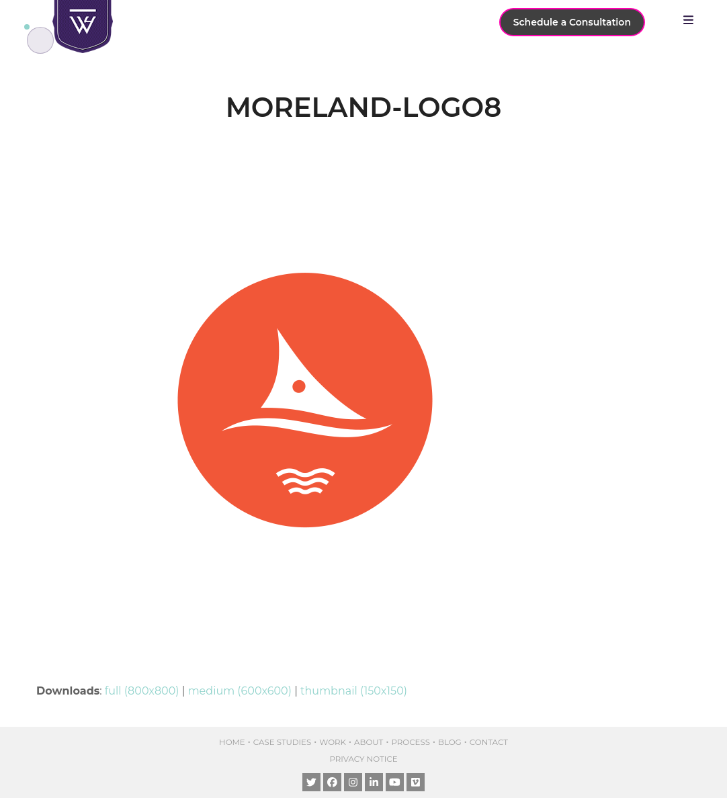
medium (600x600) (240, 690)
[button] (691, 20)
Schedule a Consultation (572, 22)
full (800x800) (142, 690)
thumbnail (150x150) (353, 690)
